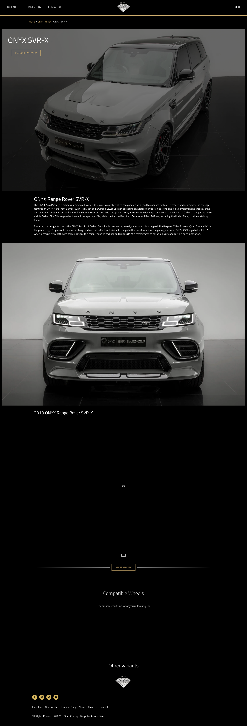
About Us (92, 707)
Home (32, 21)
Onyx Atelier (13, 7)
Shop (73, 707)
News (82, 707)
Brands (65, 707)
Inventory (34, 7)
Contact (104, 707)
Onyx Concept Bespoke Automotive (84, 716)
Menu (238, 7)
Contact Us (55, 7)
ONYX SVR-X (28, 40)
